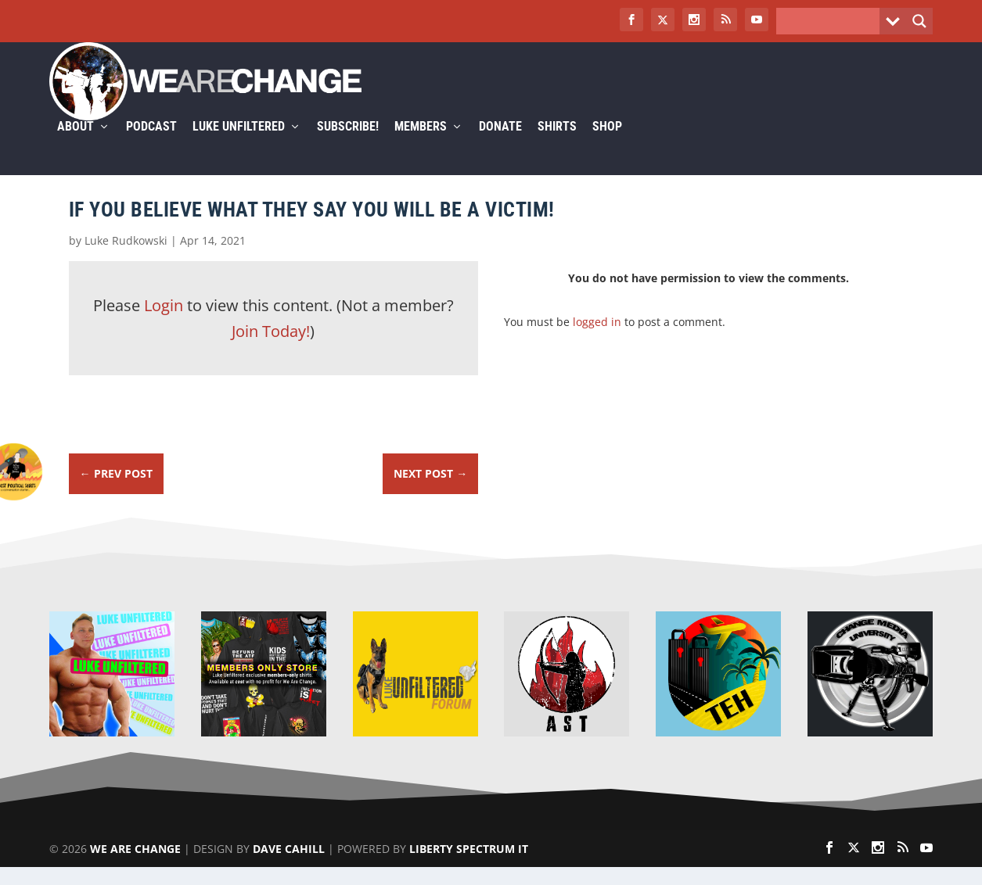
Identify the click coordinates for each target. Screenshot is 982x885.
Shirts (557, 145)
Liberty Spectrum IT (468, 866)
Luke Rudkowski (126, 258)
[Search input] (832, 21)
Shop (607, 145)
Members (420, 145)
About (75, 145)
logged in (597, 339)
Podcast (151, 145)
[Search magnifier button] (919, 21)
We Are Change (135, 866)
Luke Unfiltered (238, 145)
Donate (500, 145)
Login (163, 323)
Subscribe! (348, 145)
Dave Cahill (289, 866)
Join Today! (271, 349)
